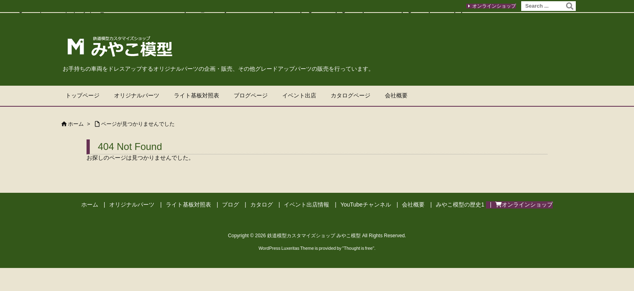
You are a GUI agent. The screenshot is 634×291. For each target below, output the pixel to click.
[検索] (570, 6)
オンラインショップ (494, 6)
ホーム (76, 124)
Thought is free (358, 248)
